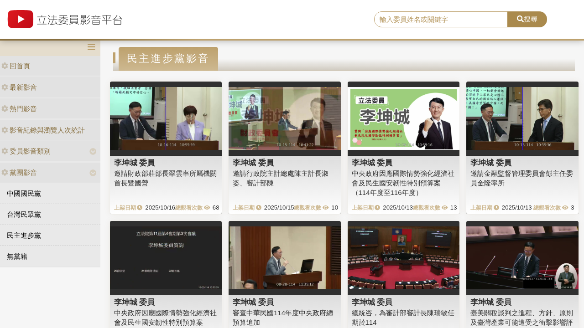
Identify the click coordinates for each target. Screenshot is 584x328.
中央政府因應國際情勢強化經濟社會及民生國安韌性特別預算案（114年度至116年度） (403, 183)
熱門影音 (19, 109)
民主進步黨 (24, 235)
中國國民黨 (24, 193)
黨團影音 (19, 172)
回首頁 (15, 66)
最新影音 (19, 87)
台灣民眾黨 (24, 214)
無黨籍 (17, 256)
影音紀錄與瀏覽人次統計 (43, 130)
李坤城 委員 (134, 163)
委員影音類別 (26, 151)
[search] (441, 19)
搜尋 (527, 19)
